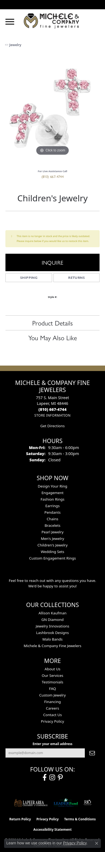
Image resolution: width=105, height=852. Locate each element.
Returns (76, 278)
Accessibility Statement (52, 829)
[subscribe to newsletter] (92, 753)
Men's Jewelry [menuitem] (52, 538)
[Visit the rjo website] (87, 803)
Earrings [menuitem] (52, 505)
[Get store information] (52, 415)
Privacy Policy (52, 721)
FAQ (52, 688)
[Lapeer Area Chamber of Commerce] (30, 803)
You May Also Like (52, 337)
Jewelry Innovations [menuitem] (52, 626)
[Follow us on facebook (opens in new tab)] (45, 777)
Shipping (28, 278)
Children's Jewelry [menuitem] (52, 545)
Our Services (52, 675)
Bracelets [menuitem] (53, 525)
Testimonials (52, 682)
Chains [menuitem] (52, 518)
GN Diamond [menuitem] (52, 619)
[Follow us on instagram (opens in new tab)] (52, 777)
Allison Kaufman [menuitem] (52, 613)
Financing (52, 701)
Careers (52, 708)
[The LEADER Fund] (66, 803)
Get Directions (52, 425)
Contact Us (52, 714)
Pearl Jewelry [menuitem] (52, 532)
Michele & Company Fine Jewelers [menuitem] (52, 645)
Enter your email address (53, 744)
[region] (52, 110)
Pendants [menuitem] (52, 512)
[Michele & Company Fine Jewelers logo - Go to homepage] (52, 20)
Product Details (52, 322)
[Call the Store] (52, 409)
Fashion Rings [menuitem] (52, 499)
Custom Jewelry (52, 695)
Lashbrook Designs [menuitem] (52, 632)
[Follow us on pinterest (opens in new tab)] (60, 777)
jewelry (15, 45)
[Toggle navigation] (10, 21)
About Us (53, 668)
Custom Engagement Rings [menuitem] (52, 558)
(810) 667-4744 (52, 176)
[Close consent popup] (96, 843)
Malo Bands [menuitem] (52, 639)
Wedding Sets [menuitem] (52, 551)
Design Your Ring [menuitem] (52, 486)
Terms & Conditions (80, 819)
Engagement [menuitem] (52, 492)
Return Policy (20, 819)
